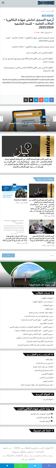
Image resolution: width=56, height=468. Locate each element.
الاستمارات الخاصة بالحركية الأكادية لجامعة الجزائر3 (35, 345)
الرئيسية (50, 11)
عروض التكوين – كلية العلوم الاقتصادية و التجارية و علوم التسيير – (30, 327)
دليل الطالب (49, 309)
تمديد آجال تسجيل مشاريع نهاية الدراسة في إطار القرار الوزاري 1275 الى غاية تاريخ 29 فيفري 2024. (14, 238)
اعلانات (42, 11)
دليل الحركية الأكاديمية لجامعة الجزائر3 (40, 341)
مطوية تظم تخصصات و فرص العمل (41, 312)
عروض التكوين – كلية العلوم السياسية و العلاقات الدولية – (33, 330)
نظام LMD (49, 359)
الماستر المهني (48, 381)
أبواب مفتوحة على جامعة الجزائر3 (42, 285)
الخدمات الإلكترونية (46, 323)
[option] (28, 119)
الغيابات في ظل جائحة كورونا (43, 367)
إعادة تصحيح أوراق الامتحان (43, 370)
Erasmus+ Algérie (20, 200)
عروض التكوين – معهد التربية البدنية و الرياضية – (36, 320)
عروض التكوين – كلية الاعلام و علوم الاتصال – (37, 334)
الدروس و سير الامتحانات (44, 363)
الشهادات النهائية (47, 298)
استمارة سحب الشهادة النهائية (43, 302)
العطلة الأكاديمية (47, 374)
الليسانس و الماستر (46, 377)
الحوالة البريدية (48, 399)
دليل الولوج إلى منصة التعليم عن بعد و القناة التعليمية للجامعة (29, 124)
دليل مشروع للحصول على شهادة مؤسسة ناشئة (37, 385)
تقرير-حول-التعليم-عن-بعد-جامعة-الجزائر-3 (38, 316)
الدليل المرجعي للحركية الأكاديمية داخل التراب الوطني (34, 338)
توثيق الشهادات (48, 305)
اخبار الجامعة (50, 15)
